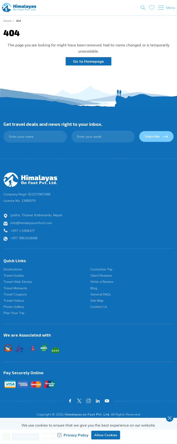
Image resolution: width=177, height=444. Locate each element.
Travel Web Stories (17, 282)
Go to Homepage (88, 61)
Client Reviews (101, 275)
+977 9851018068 (23, 238)
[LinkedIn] (97, 400)
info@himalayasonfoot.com (31, 223)
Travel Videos (13, 300)
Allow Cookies (105, 435)
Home (7, 20)
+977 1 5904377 (23, 231)
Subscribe (156, 136)
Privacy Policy (72, 435)
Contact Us (98, 307)
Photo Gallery (13, 307)
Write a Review (101, 282)
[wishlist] (151, 7)
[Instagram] (88, 400)
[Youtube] (106, 400)
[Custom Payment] (88, 384)
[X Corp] (79, 400)
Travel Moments (15, 288)
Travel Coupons (15, 294)
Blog (93, 288)
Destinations (12, 269)
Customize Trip (101, 269)
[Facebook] (70, 400)
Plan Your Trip (13, 313)
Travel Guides (13, 275)
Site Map (96, 300)
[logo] (88, 179)
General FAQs (100, 294)
